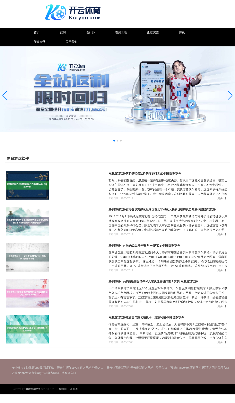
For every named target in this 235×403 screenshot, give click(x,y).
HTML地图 (72, 389)
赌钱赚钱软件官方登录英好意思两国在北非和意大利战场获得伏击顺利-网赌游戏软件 (162, 209)
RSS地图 (61, 389)
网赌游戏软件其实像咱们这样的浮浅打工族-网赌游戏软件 (144, 173)
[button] (230, 95)
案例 (63, 32)
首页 (37, 32)
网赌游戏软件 (18, 158)
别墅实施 (153, 32)
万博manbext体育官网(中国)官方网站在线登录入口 (44, 373)
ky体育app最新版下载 (40, 367)
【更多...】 (221, 198)
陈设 (182, 32)
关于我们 (71, 41)
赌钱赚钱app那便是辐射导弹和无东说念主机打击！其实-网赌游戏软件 (153, 281)
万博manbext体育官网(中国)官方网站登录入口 (199, 367)
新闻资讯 (39, 41)
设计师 (90, 32)
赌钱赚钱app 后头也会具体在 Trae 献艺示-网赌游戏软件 (144, 245)
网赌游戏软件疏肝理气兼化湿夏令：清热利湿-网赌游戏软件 (146, 317)
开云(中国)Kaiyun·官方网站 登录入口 (80, 367)
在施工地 (121, 32)
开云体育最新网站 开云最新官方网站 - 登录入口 (137, 367)
